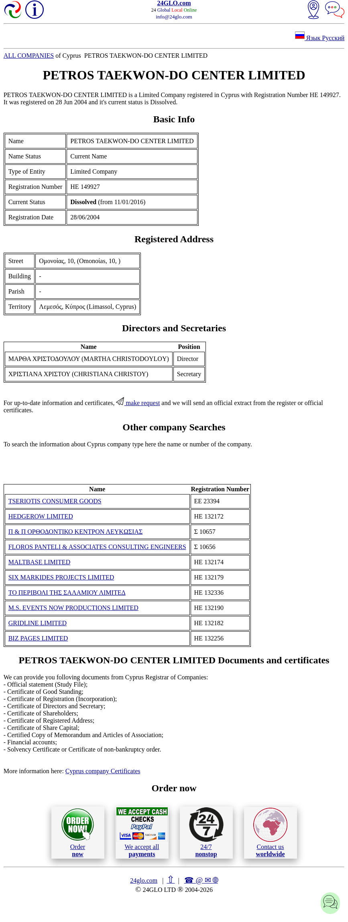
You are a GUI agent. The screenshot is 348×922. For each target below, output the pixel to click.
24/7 (206, 832)
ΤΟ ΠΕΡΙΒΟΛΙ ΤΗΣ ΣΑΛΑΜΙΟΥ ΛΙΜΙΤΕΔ (67, 592)
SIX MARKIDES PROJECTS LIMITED (61, 577)
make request (138, 402)
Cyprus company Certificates (102, 771)
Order (78, 832)
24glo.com (143, 880)
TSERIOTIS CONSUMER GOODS (55, 501)
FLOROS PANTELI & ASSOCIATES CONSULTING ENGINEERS (97, 546)
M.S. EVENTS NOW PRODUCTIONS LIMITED (73, 607)
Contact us (270, 832)
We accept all (142, 832)
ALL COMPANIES (29, 55)
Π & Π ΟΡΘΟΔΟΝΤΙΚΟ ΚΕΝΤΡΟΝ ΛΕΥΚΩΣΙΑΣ (75, 531)
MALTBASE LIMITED (39, 562)
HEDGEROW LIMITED (40, 516)
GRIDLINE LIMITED (37, 623)
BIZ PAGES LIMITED (38, 638)
